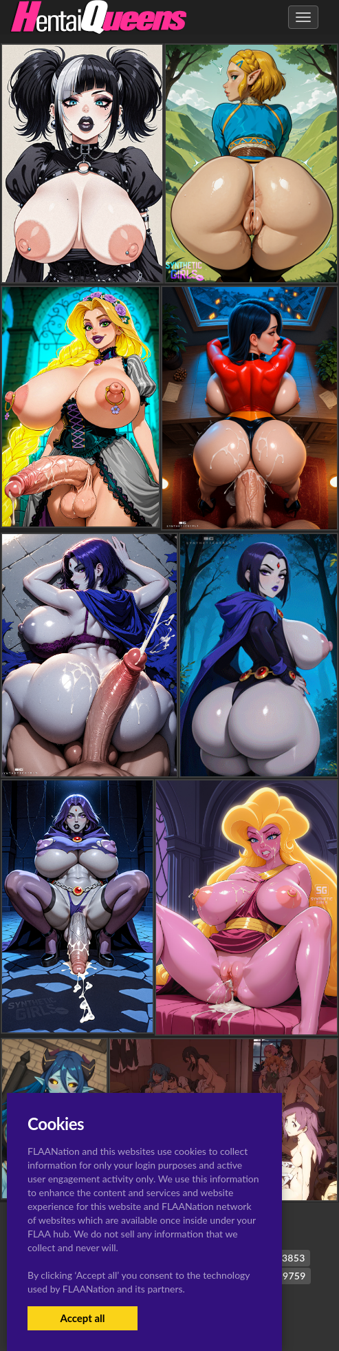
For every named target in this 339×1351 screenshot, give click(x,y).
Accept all (82, 1318)
